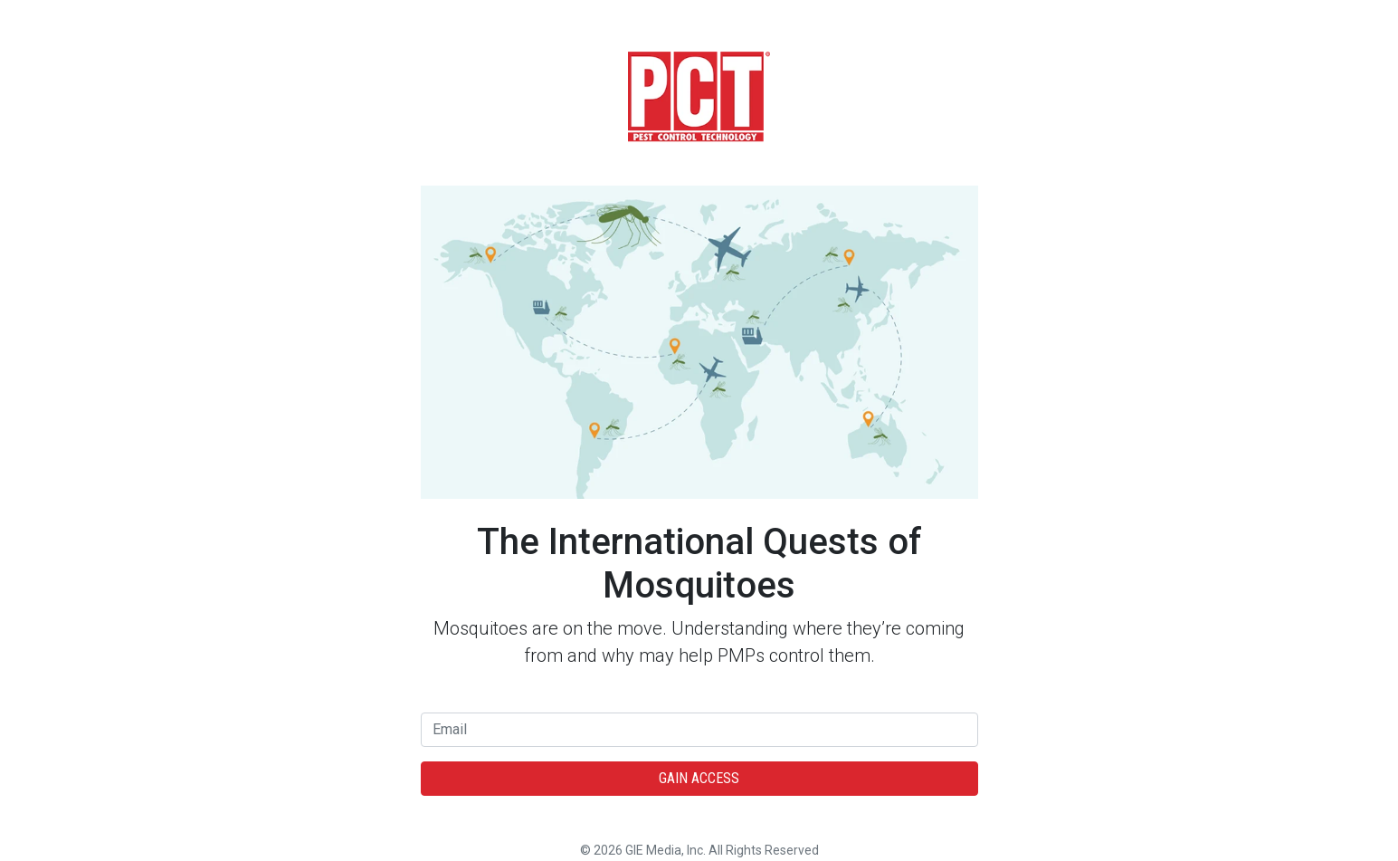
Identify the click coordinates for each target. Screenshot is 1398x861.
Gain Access (699, 778)
